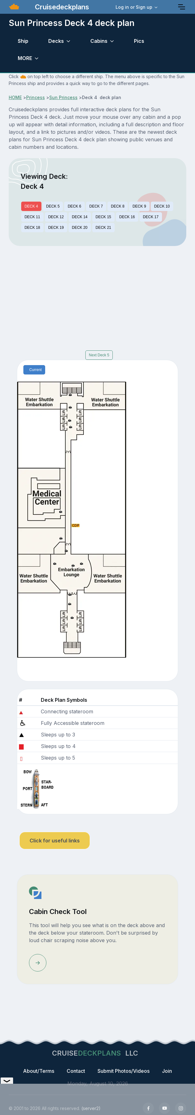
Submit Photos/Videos (124, 1071)
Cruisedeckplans (61, 7)
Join (167, 1071)
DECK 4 (31, 206)
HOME (15, 97)
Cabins (98, 41)
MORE (25, 58)
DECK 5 (52, 206)
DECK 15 (103, 217)
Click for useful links (55, 840)
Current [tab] (35, 370)
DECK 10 (162, 206)
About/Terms (38, 1071)
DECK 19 (56, 227)
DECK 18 (32, 227)
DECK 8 (117, 206)
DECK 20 (80, 227)
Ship (23, 41)
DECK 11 (32, 217)
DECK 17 (151, 217)
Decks (56, 41)
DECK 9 (139, 206)
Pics (139, 41)
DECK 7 (96, 206)
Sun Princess (63, 97)
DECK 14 (80, 217)
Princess (35, 97)
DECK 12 (56, 217)
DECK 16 (127, 217)
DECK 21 (103, 227)
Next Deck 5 (99, 355)
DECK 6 (74, 206)
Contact (76, 1071)
